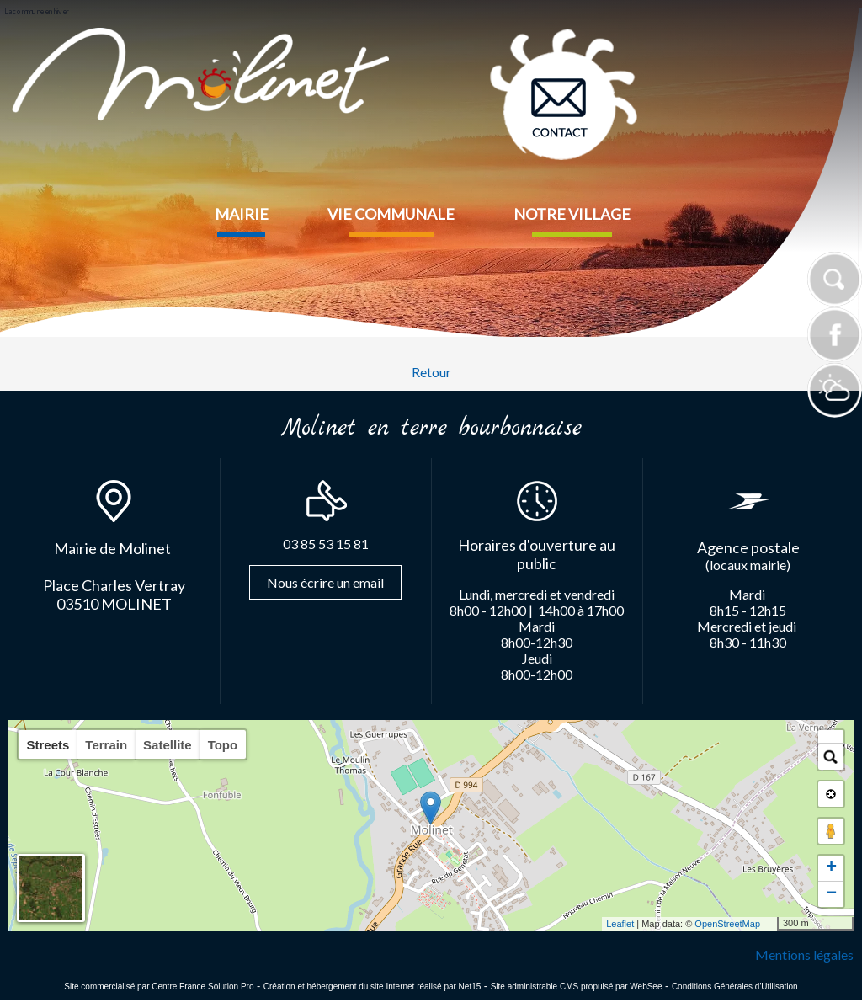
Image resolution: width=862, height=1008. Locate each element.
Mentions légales (804, 955)
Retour (431, 372)
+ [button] (831, 868)
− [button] (831, 894)
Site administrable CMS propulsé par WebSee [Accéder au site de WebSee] (576, 986)
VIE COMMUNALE (391, 214)
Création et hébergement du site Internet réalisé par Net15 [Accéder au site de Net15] (372, 986)
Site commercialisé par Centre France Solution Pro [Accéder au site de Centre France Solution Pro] (158, 986)
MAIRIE (242, 214)
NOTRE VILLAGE (572, 214)
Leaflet (620, 924)
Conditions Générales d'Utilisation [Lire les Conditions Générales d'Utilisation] (735, 986)
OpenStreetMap (727, 924)
